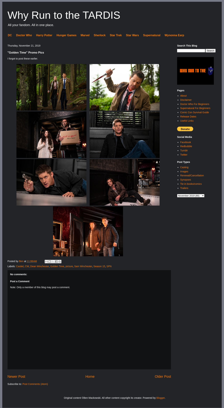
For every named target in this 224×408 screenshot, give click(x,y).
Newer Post (16, 376)
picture (69, 266)
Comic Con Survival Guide (194, 112)
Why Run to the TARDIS (64, 15)
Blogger (160, 397)
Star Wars (132, 35)
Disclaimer (186, 100)
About (183, 95)
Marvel (85, 35)
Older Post (163, 376)
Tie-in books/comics (191, 183)
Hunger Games (66, 35)
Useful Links (187, 120)
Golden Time (57, 266)
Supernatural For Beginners (195, 108)
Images (184, 171)
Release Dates (188, 116)
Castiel (20, 266)
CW (27, 266)
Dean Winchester (39, 266)
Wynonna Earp (174, 35)
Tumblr (184, 150)
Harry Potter (44, 35)
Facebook (185, 142)
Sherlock (100, 35)
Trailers (184, 188)
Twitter (183, 154)
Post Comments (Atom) (35, 384)
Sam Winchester (83, 266)
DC (10, 35)
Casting (184, 167)
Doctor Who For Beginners (194, 104)
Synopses (185, 179)
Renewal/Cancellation (192, 175)
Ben (21, 261)
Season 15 (99, 266)
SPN (109, 266)
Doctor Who (24, 35)
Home (89, 376)
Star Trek (116, 35)
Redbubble (186, 146)
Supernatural (151, 35)
